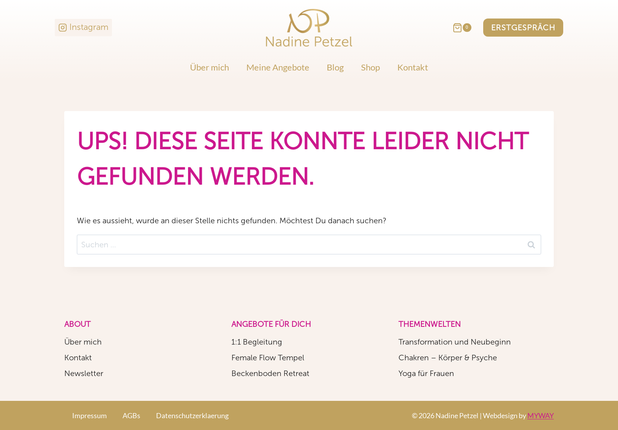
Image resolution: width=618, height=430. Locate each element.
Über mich (209, 67)
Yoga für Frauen (426, 373)
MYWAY (540, 415)
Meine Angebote (277, 67)
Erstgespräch (523, 27)
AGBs (131, 415)
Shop (370, 67)
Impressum (89, 415)
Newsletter (83, 373)
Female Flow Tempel (267, 357)
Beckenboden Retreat (270, 373)
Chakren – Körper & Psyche (447, 357)
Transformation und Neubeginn (454, 341)
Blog (335, 67)
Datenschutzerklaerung (192, 415)
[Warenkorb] (465, 28)
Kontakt (412, 67)
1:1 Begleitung (256, 341)
